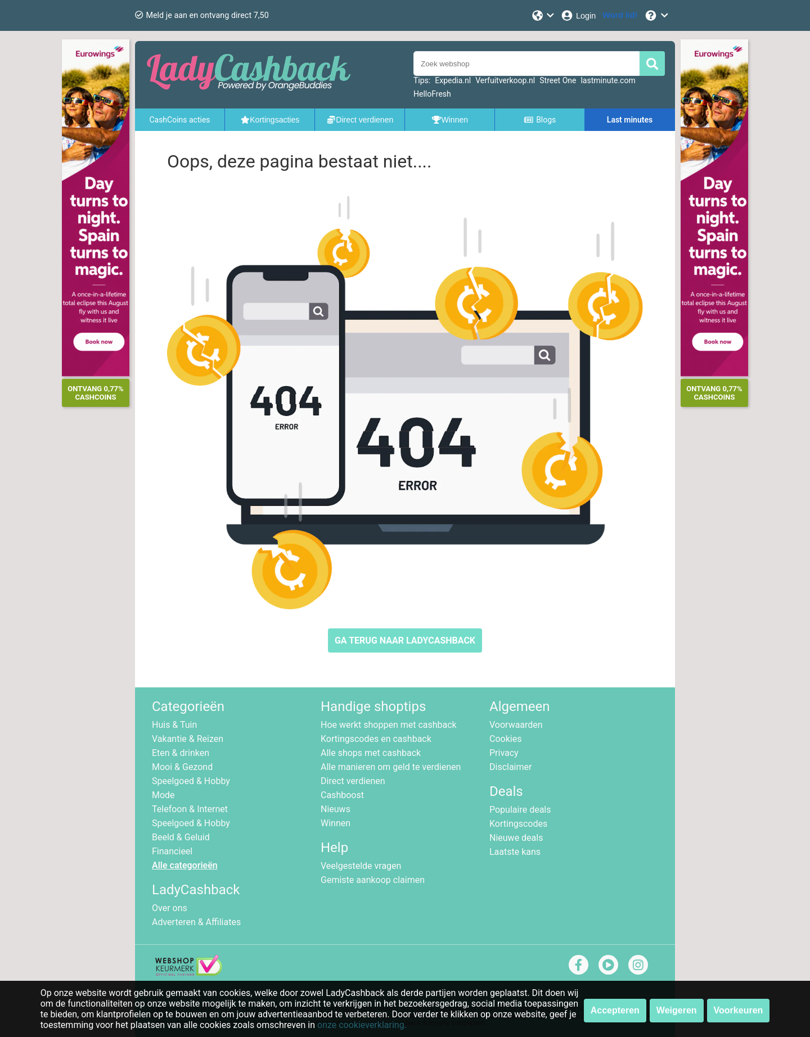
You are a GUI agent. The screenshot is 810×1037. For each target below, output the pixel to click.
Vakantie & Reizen (187, 738)
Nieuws (335, 809)
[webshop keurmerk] (189, 972)
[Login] (578, 15)
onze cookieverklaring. (362, 1025)
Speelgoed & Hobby (191, 781)
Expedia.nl (453, 80)
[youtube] (608, 965)
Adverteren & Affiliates (196, 922)
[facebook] (578, 965)
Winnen (335, 823)
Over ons (169, 908)
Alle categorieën (185, 865)
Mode (163, 795)
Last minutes (629, 119)
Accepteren (615, 1010)
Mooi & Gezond (182, 767)
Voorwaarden (516, 724)
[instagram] (638, 965)
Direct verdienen (353, 781)
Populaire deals (520, 809)
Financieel (172, 851)
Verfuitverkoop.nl (505, 80)
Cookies (505, 738)
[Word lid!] (619, 15)
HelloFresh (432, 93)
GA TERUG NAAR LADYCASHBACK (405, 640)
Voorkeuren (738, 1010)
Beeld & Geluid (181, 837)
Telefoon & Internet (190, 809)
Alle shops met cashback (371, 753)
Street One (557, 80)
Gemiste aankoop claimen (373, 880)
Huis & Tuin (174, 724)
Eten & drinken (180, 753)
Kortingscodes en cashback (376, 738)
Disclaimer (510, 767)
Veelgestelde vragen (361, 866)
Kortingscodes (518, 823)
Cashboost (342, 795)
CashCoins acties (179, 119)
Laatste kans (515, 851)
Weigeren (676, 1010)
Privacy (504, 753)
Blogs (540, 119)
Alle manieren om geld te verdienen (391, 767)
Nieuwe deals (516, 837)
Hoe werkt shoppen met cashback (389, 724)
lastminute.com (607, 80)
